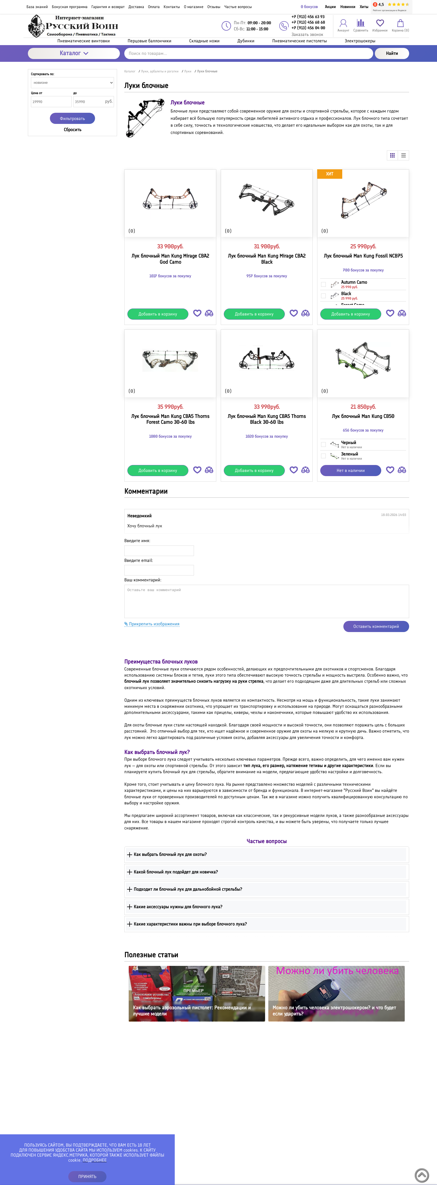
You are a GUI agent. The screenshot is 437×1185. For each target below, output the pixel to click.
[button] (197, 314)
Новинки (347, 6)
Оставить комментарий (376, 626)
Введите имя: (137, 540)
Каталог (74, 53)
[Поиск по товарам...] (248, 53)
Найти (392, 53)
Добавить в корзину (158, 314)
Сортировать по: (42, 74)
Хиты (364, 6)
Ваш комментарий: (142, 579)
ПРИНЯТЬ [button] (87, 1176)
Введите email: (138, 560)
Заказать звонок (307, 34)
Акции (330, 6)
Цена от (36, 93)
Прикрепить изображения (151, 623)
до (75, 93)
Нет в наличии (351, 470)
